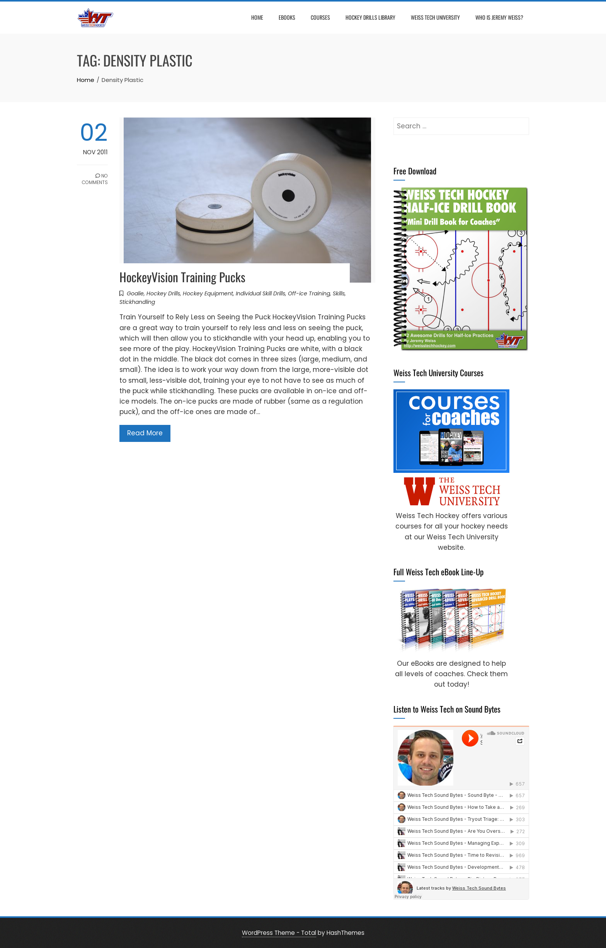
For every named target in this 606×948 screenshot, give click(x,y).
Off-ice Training (309, 293)
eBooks (287, 17)
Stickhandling (137, 302)
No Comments (95, 179)
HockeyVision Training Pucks (182, 277)
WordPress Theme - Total (279, 933)
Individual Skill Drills (260, 293)
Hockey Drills (163, 293)
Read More (145, 433)
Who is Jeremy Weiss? (499, 17)
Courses (320, 17)
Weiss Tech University (435, 17)
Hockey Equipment (208, 293)
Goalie (135, 293)
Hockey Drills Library (370, 17)
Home (257, 17)
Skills (339, 293)
